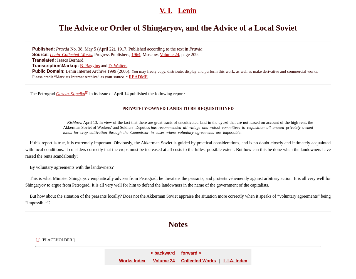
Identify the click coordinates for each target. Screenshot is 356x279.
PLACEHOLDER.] (59, 240)
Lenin (187, 10)
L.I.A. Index (235, 260)
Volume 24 (169, 54)
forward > (191, 253)
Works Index (132, 260)
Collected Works (198, 260)
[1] (86, 92)
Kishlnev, (74, 122)
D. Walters (117, 65)
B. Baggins (90, 65)
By (32, 167)
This (34, 178)
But (33, 196)
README (138, 76)
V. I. (166, 10)
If (31, 142)
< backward (162, 253)
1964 (136, 54)
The (33, 93)
